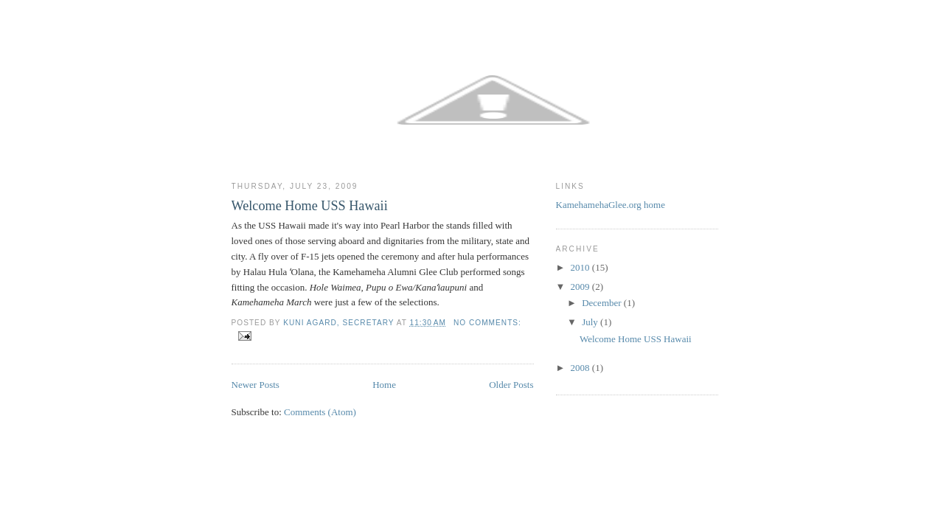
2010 (581, 267)
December (603, 302)
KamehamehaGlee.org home (610, 204)
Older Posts (511, 384)
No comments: (487, 323)
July (591, 321)
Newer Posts (255, 384)
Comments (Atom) (320, 411)
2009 (581, 286)
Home (384, 384)
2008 (581, 367)
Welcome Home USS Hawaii (310, 205)
